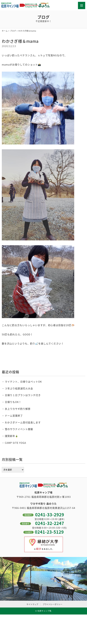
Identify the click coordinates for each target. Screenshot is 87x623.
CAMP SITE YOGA (15, 443)
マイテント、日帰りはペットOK (23, 381)
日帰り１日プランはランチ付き (23, 395)
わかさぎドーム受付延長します (23, 422)
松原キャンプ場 (44, 610)
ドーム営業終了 (14, 415)
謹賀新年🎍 (11, 436)
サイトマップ (32, 604)
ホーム (5, 30)
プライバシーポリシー (52, 604)
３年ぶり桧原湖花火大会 (19, 388)
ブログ (13, 30)
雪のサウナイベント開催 (19, 429)
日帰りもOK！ (13, 402)
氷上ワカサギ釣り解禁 (17, 409)
